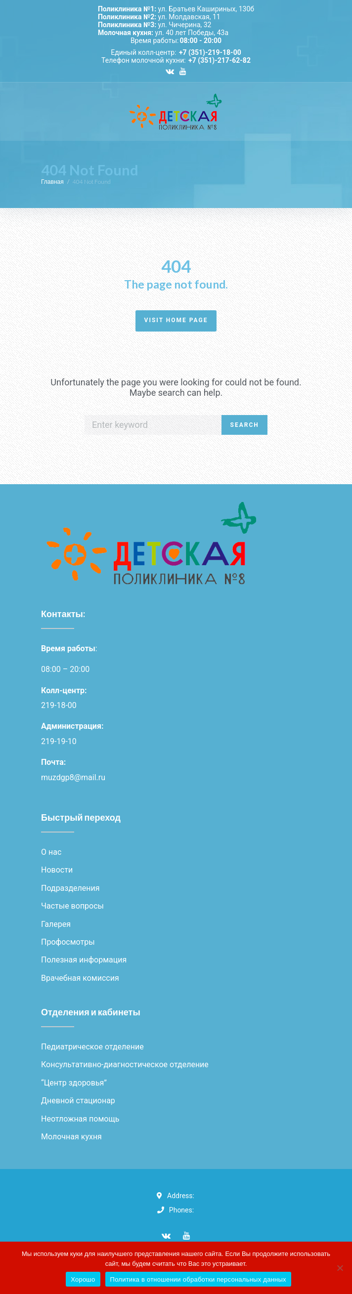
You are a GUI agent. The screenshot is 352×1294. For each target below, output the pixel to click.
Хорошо (83, 1279)
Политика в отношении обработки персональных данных (198, 1279)
